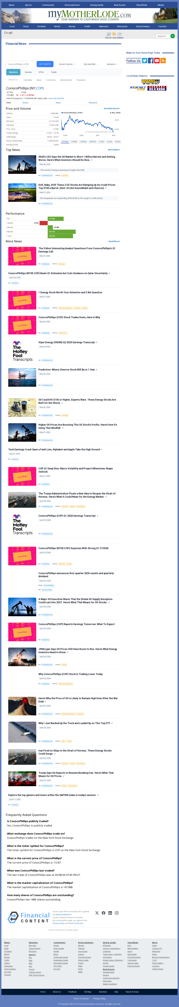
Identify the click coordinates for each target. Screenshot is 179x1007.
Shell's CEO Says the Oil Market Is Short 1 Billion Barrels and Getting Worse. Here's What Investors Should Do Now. (76, 158)
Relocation (107, 981)
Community (48, 4)
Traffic (87, 26)
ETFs (41, 72)
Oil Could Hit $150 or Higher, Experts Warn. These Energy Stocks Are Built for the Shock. (77, 401)
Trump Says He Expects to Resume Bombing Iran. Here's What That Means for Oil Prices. (76, 774)
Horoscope (82, 951)
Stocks (28, 72)
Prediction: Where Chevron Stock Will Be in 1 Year (67, 369)
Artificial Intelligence (65, 308)
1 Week (74, 141)
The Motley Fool (47, 175)
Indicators (111, 64)
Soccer (32, 969)
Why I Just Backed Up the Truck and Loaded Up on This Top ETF (75, 723)
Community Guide (61, 957)
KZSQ (80, 969)
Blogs (56, 954)
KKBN (80, 972)
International (66, 80)
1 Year (101, 141)
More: (155, 942)
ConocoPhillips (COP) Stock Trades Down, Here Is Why (69, 317)
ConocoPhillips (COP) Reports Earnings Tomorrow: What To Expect (76, 624)
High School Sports (36, 975)
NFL (30, 957)
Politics (7, 963)
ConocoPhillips (49, 585)
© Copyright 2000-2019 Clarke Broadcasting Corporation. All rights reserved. (90, 1004)
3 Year (109, 141)
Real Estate (120, 4)
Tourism (162, 26)
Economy (65, 175)
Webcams (103, 26)
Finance (106, 975)
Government (63, 333)
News (11, 4)
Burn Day (32, 945)
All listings (107, 945)
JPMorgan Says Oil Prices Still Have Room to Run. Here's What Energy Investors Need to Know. (77, 651)
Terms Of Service (75, 923)
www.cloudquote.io (63, 914)
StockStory (45, 264)
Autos (130, 951)
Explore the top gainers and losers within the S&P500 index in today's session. (53, 795)
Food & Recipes (84, 957)
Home (42, 992)
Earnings (62, 264)
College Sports (35, 972)
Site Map (87, 992)
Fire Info (57, 969)
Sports (28, 4)
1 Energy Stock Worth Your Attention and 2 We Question (70, 292)
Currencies (51, 80)
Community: (60, 942)
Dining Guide (96, 4)
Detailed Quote (111, 108)
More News (113, 149)
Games (81, 954)
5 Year (117, 141)
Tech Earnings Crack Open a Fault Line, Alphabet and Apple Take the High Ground (55, 449)
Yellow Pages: (157, 969)
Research (93, 102)
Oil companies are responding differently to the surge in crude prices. (72, 198)
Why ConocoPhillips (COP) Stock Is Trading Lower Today (70, 674)
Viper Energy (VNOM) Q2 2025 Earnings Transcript (67, 342)
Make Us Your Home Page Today (143, 52)
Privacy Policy (58, 923)
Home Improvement (111, 978)
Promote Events (134, 957)
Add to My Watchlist (56, 98)
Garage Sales (133, 963)
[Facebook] (103, 917)
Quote (25, 102)
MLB (30, 960)
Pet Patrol (58, 966)
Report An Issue (132, 992)
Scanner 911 (157, 948)
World (57, 26)
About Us (57, 992)
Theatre (81, 948)
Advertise (103, 992)
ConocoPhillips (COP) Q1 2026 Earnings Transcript (68, 515)
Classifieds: (133, 942)
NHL (30, 966)
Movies (81, 945)
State (26, 26)
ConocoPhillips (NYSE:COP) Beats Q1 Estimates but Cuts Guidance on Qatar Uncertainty (59, 273)
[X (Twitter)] (97, 917)
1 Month (83, 141)
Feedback (72, 992)
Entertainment (72, 4)
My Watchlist (90, 64)
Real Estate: (109, 969)
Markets (13, 72)
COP (39, 88)
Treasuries (81, 80)
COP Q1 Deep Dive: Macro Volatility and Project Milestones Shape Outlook (75, 470)
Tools (53, 72)
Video (154, 954)
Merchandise (133, 948)
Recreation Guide (61, 963)
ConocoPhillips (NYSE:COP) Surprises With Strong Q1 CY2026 (73, 548)
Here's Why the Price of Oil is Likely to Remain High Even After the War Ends (78, 700)
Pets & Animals (134, 966)
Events (56, 945)
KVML (80, 966)
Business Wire (47, 590)
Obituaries (122, 26)
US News (41, 26)
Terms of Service (81, 998)
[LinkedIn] (110, 917)
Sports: (32, 954)
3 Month (93, 141)
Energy (84, 308)
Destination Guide (61, 960)
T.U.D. (154, 960)
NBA (30, 963)
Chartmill (15, 283)
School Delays (142, 26)
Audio (154, 945)
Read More (114, 241)
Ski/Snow (32, 951)
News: (7, 942)
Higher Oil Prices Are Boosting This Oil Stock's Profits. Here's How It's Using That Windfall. (77, 426)
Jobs (129, 945)
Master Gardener (110, 984)
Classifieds (141, 4)
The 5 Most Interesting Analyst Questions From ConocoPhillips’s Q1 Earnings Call (77, 250)
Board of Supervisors (160, 957)
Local (12, 26)
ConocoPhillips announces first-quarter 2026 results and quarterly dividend (76, 575)
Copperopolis (108, 966)
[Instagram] (117, 917)
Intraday (65, 141)
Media (161, 4)
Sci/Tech (7, 972)
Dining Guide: (109, 942)
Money (72, 26)
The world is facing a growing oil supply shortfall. (62, 170)
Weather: (33, 942)
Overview (28, 80)
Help (116, 992)
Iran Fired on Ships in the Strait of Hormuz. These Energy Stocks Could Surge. (75, 752)
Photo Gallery (157, 963)
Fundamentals (108, 972)
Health (56, 951)
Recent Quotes (66, 64)
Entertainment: (86, 942)
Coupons (155, 966)
